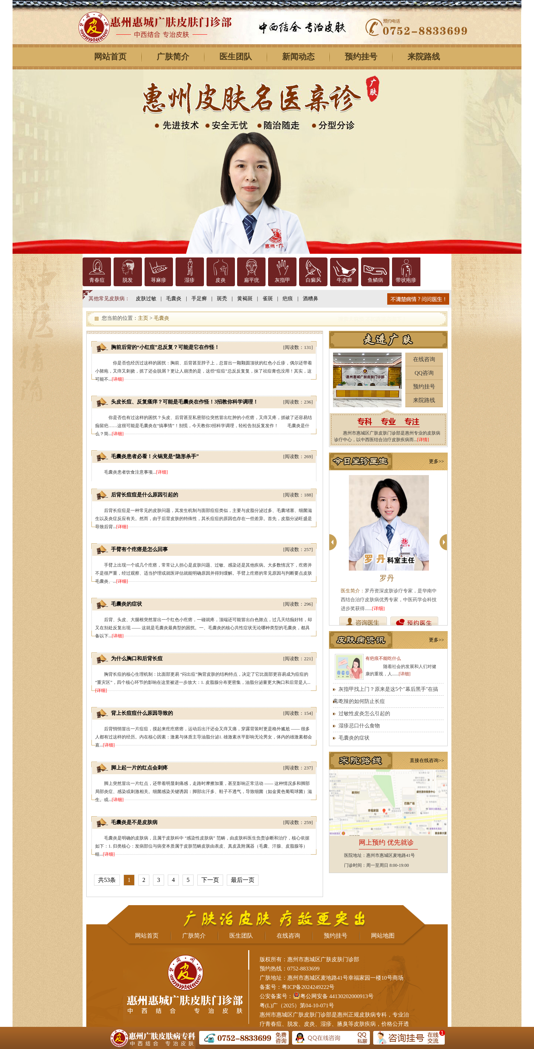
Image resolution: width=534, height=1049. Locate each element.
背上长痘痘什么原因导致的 (142, 713)
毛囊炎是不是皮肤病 (134, 822)
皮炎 (220, 280)
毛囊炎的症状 (126, 604)
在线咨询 (424, 359)
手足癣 (199, 298)
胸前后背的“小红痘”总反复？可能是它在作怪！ (165, 347)
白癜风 (313, 280)
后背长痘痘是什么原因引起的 (144, 495)
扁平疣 (251, 280)
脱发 (127, 280)
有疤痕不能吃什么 (383, 658)
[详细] (118, 379)
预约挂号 (361, 56)
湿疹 (189, 280)
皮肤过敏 (146, 298)
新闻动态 (298, 56)
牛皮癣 (344, 280)
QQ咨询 (424, 373)
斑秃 (222, 298)
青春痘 (97, 280)
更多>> (436, 461)
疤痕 (287, 298)
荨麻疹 (158, 280)
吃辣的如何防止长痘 (362, 701)
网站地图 (383, 935)
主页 (143, 318)
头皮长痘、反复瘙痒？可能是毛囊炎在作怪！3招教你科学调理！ (184, 402)
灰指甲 (282, 280)
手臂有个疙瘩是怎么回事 (139, 549)
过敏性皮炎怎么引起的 (364, 713)
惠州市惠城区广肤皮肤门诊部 (296, 1015)
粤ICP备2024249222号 (308, 987)
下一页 (210, 880)
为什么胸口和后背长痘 (137, 658)
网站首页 (110, 56)
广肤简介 (173, 56)
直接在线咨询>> (427, 760)
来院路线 (424, 56)
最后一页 (242, 880)
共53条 (107, 880)
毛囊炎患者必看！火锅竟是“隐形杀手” (155, 456)
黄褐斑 (245, 298)
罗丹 (386, 578)
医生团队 (235, 56)
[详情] (423, 439)
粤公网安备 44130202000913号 (337, 996)
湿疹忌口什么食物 (359, 725)
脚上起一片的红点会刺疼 (139, 768)
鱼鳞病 (375, 280)
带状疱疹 (406, 280)
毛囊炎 (173, 298)
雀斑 (268, 298)
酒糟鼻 (310, 298)
